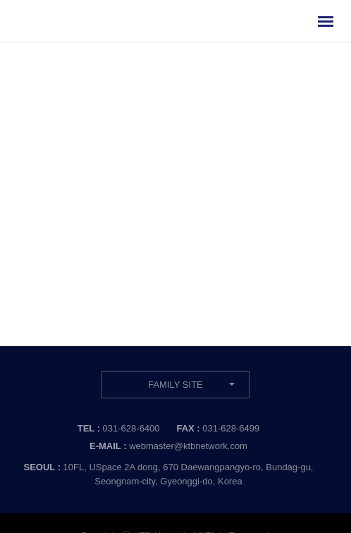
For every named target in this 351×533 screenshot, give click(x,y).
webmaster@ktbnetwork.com (188, 446)
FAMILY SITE (175, 384)
